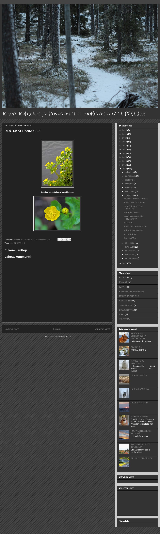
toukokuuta (130, 243)
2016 (124, 153)
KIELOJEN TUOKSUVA (134, 202)
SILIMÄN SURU (126, 305)
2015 (124, 157)
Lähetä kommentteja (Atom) (59, 336)
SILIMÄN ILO (19, 243)
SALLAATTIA (130, 238)
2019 (124, 142)
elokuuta (129, 187)
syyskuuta (129, 184)
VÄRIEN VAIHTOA (139, 375)
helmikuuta (130, 254)
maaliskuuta (130, 251)
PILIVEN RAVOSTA (139, 403)
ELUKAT (123, 277)
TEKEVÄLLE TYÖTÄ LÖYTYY (133, 207)
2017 (124, 149)
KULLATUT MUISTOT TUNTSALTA (140, 446)
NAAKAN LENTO (131, 212)
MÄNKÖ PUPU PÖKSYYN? (137, 362)
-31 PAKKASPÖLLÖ (140, 389)
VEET (121, 314)
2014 (124, 161)
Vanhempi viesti (102, 329)
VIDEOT (123, 319)
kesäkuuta (129, 195)
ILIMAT (122, 287)
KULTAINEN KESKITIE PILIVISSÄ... (141, 432)
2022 (124, 130)
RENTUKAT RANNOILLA (135, 226)
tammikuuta (130, 258)
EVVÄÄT (123, 282)
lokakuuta (129, 180)
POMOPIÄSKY (130, 234)
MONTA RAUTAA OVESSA (136, 199)
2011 (124, 263)
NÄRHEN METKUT (139, 416)
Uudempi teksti (12, 329)
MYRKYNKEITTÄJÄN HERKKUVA (133, 217)
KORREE (128, 223)
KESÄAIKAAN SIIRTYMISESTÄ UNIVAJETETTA (138, 335)
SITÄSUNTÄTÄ (126, 310)
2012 (124, 169)
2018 (124, 146)
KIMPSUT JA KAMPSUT (130, 291)
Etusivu (57, 329)
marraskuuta (130, 176)
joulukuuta (129, 172)
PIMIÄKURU (136, 347)
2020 (124, 138)
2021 (124, 134)
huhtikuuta (129, 247)
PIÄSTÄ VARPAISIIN (133, 230)
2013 (124, 165)
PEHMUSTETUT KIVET (141, 458)
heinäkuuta (130, 191)
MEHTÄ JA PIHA (126, 296)
